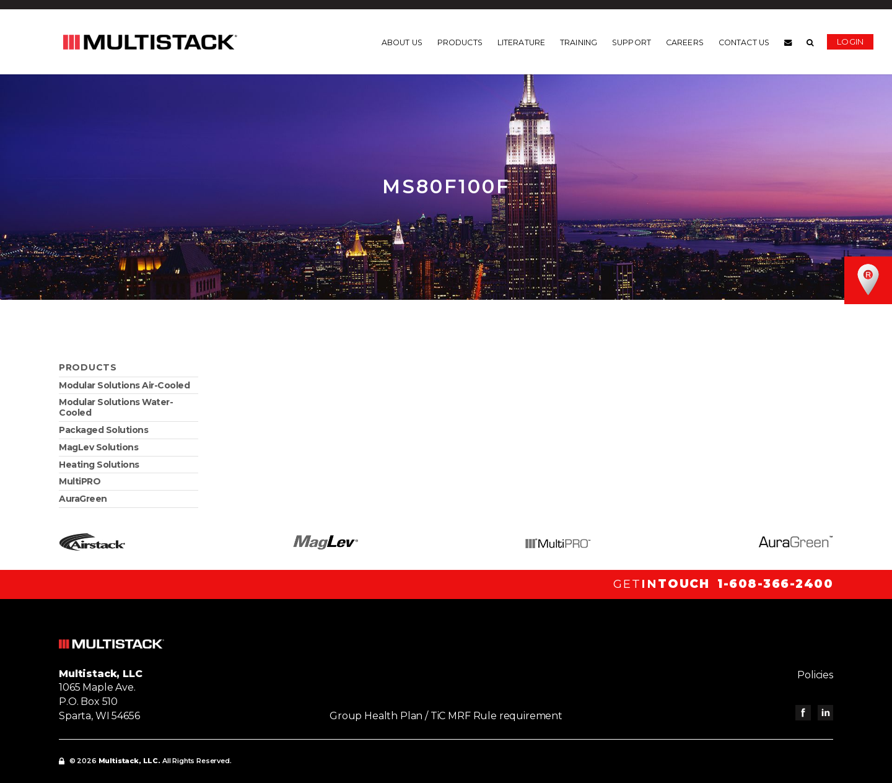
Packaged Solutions (103, 429)
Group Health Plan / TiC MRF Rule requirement (446, 716)
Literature (521, 42)
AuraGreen (83, 498)
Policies (815, 675)
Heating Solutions (99, 464)
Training (578, 42)
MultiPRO (79, 481)
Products (460, 42)
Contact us (744, 42)
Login (850, 41)
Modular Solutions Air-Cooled (124, 385)
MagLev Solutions (98, 447)
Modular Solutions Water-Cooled (116, 407)
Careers (685, 42)
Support (631, 42)
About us (402, 42)
